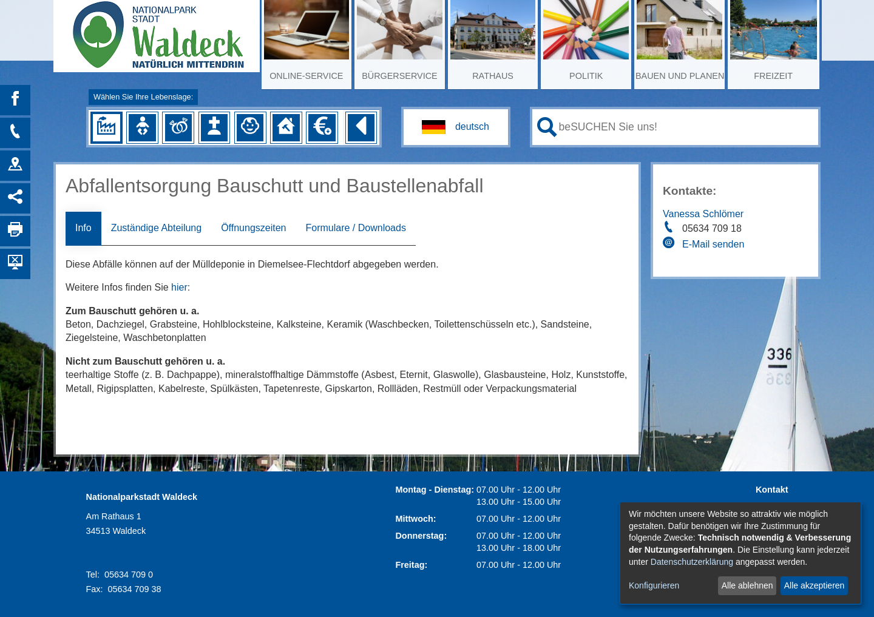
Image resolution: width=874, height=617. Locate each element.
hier (179, 287)
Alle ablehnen (747, 585)
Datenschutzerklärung (692, 562)
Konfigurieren (654, 585)
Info (83, 228)
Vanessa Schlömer (703, 214)
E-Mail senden (713, 244)
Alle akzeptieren (814, 585)
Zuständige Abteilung (156, 228)
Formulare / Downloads (355, 228)
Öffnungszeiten (253, 228)
